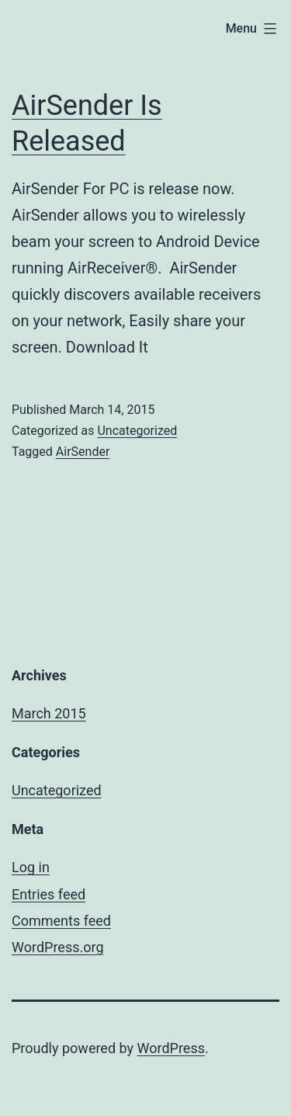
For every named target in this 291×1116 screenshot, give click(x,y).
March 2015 (49, 713)
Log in (31, 867)
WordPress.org (58, 947)
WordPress (171, 1048)
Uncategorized (137, 430)
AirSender (83, 451)
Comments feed (61, 921)
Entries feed (48, 894)
